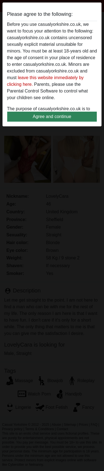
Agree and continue (52, 116)
